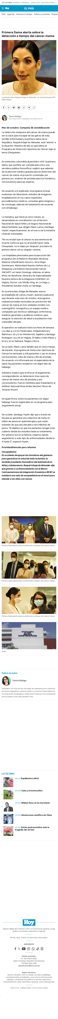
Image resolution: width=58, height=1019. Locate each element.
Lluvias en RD (35, 2)
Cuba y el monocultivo (32, 790)
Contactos (14, 988)
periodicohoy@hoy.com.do (29, 965)
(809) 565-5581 (30, 963)
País (3, 14)
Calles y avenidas (42, 14)
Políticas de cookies (40, 988)
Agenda (10, 14)
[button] (2, 8)
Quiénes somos (25, 988)
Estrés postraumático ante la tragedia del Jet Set (32, 828)
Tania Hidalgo (15, 116)
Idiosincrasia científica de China (36, 815)
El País (29, 8)
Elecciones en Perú (48, 2)
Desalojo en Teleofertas (21, 2)
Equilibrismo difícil (30, 778)
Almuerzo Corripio (24, 14)
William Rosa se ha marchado (35, 803)
